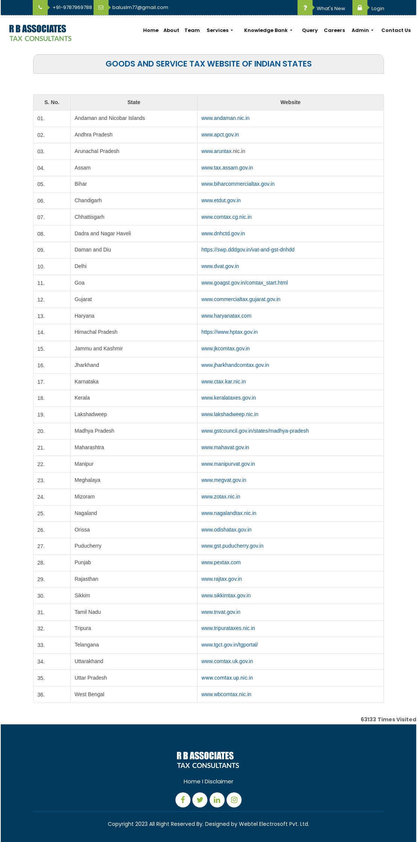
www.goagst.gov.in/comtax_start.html (244, 283)
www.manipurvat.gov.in (228, 464)
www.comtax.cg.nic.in (226, 217)
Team (192, 30)
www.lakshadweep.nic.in (229, 414)
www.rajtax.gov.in (221, 579)
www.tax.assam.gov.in (227, 168)
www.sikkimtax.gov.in (226, 595)
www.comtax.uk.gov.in (227, 661)
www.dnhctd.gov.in (223, 233)
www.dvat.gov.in (220, 266)
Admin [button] (361, 30)
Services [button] (218, 30)
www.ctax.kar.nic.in (223, 382)
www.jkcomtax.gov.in (225, 348)
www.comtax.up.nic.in (227, 678)
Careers (334, 30)
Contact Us (396, 30)
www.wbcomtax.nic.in (226, 694)
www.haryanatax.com (226, 316)
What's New (321, 8)
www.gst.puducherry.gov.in (232, 546)
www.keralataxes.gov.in (228, 398)
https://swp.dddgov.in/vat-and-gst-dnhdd (248, 250)
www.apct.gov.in (220, 135)
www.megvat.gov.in (223, 480)
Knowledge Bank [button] (266, 30)
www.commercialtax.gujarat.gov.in (241, 299)
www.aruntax (216, 151)
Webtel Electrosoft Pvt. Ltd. (274, 824)
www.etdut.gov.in (221, 200)
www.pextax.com (221, 562)
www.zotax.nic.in (220, 497)
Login (368, 8)
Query (310, 30)
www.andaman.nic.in (225, 118)
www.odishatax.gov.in (226, 530)
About (171, 30)
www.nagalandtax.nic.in (228, 513)
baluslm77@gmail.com (131, 7)
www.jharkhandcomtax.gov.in (235, 365)
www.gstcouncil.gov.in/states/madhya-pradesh (255, 431)
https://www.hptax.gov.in (229, 332)
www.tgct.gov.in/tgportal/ (229, 645)
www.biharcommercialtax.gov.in (238, 184)
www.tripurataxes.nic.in (228, 628)
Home (151, 30)
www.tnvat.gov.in (220, 612)
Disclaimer (219, 781)
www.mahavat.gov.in (225, 447)
